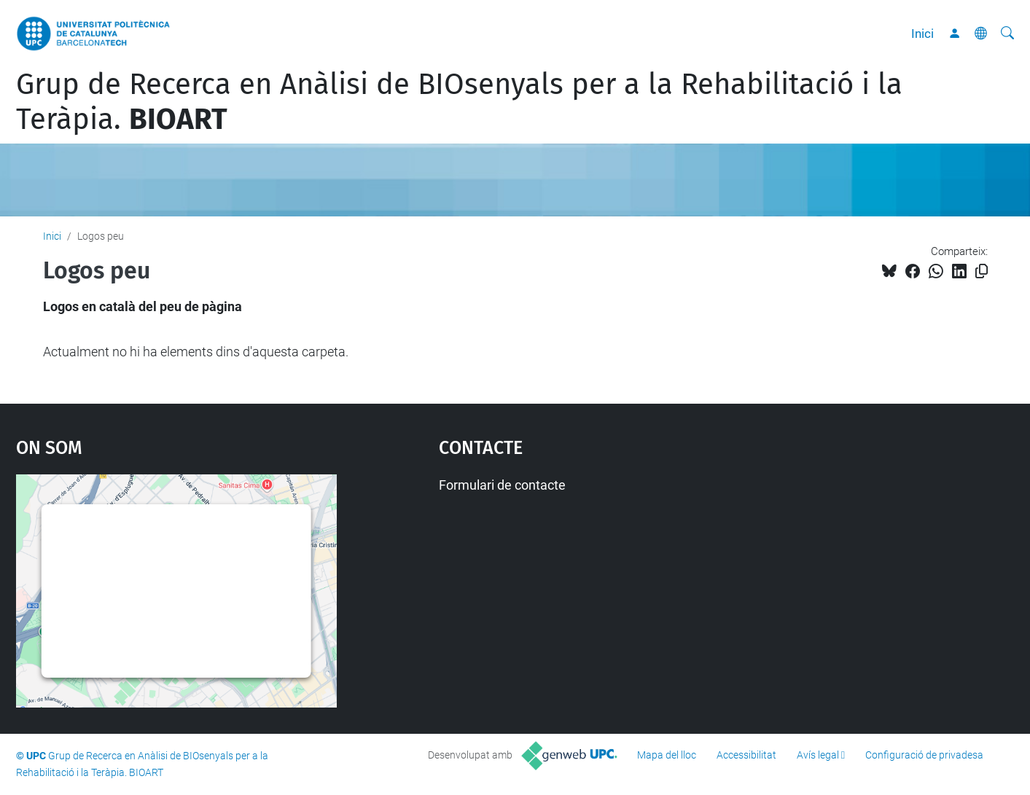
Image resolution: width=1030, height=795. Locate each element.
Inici (922, 33)
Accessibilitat (746, 755)
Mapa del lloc (666, 755)
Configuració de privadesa (924, 755)
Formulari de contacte (502, 485)
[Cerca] (1007, 33)
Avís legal (818, 755)
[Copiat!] (981, 271)
